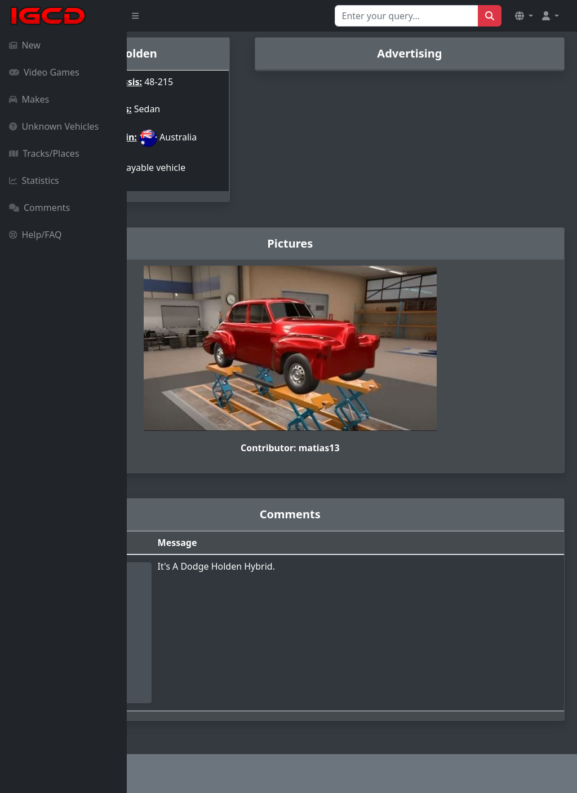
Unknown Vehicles (54, 126)
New (25, 45)
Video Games (44, 72)
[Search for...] (406, 16)
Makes (29, 99)
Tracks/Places (44, 153)
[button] (524, 16)
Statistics (34, 180)
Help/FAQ (35, 234)
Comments (39, 207)
